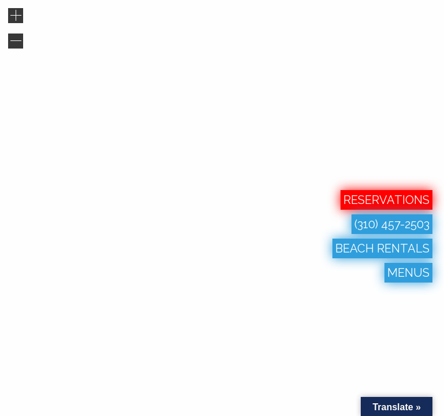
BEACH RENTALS (382, 248)
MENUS (408, 273)
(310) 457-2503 (392, 224)
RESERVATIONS (386, 200)
